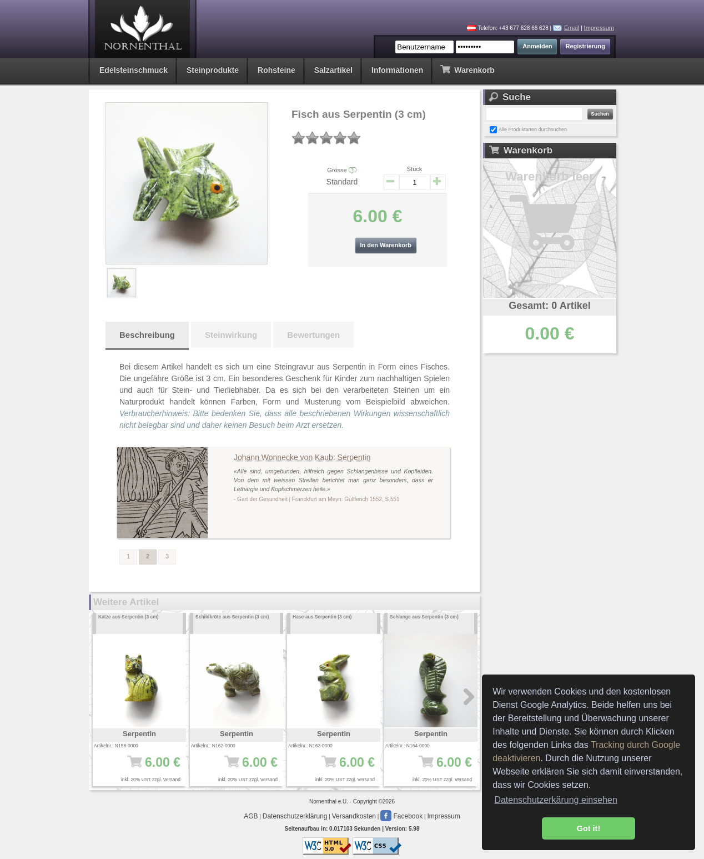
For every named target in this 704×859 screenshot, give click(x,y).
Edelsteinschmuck (133, 70)
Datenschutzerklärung (295, 816)
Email (572, 27)
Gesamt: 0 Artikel (549, 305)
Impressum (599, 27)
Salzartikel (333, 70)
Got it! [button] (588, 828)
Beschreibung (147, 334)
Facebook (401, 816)
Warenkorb (467, 69)
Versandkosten (354, 816)
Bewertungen (313, 334)
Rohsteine (276, 70)
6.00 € (142, 767)
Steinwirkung (231, 334)
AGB (251, 816)
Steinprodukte (213, 70)
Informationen (397, 70)
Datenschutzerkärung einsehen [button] (555, 800)
